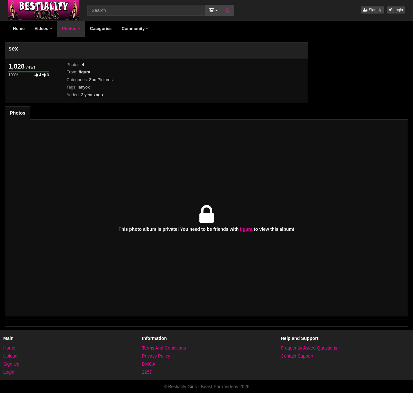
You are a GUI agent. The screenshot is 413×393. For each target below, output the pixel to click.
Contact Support (297, 356)
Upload (10, 356)
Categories (101, 28)
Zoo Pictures (101, 79)
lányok (84, 87)
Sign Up (372, 10)
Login (396, 10)
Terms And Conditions (164, 348)
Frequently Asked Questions (309, 348)
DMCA (148, 364)
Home (19, 28)
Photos (71, 28)
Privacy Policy (156, 356)
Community (135, 28)
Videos (43, 28)
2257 (147, 372)
